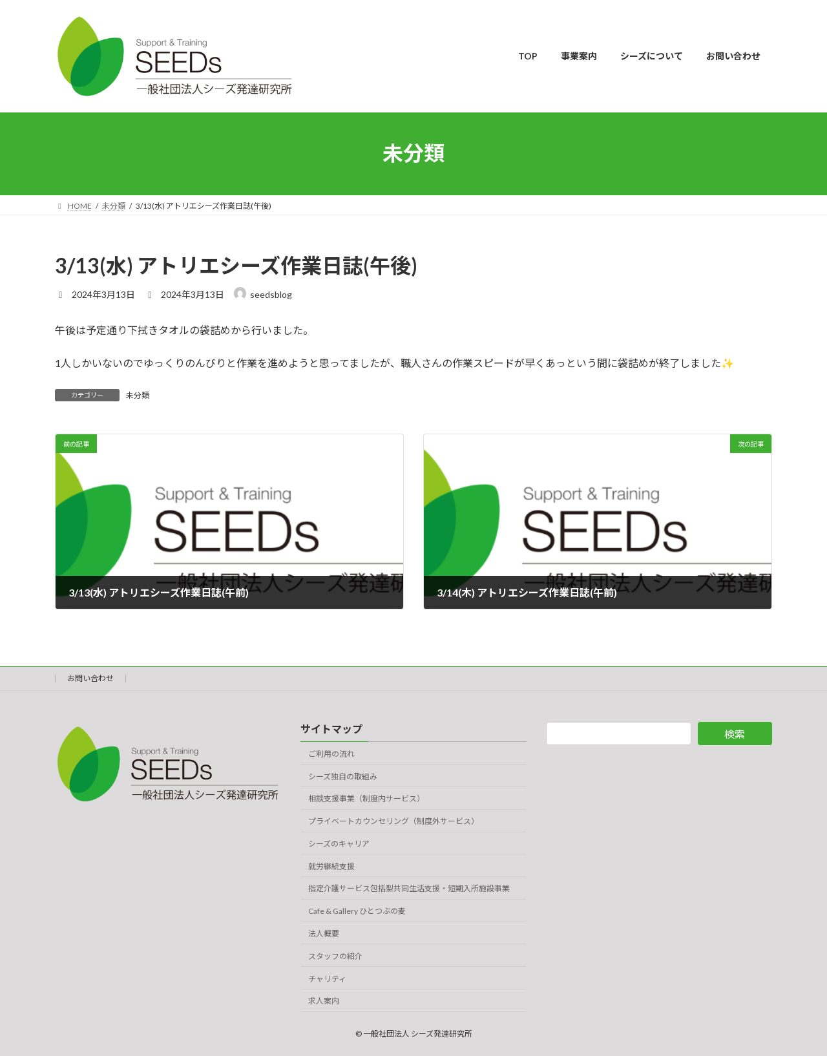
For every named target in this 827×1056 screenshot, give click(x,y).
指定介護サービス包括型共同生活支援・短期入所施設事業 (409, 888)
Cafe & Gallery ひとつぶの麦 (357, 911)
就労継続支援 (331, 866)
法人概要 (323, 933)
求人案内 (323, 1001)
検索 (734, 734)
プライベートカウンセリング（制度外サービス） (393, 821)
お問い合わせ (90, 678)
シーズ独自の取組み (342, 776)
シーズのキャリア (339, 843)
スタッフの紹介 (335, 955)
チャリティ (327, 978)
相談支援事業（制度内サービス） (366, 798)
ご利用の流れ (331, 753)
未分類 (137, 395)
